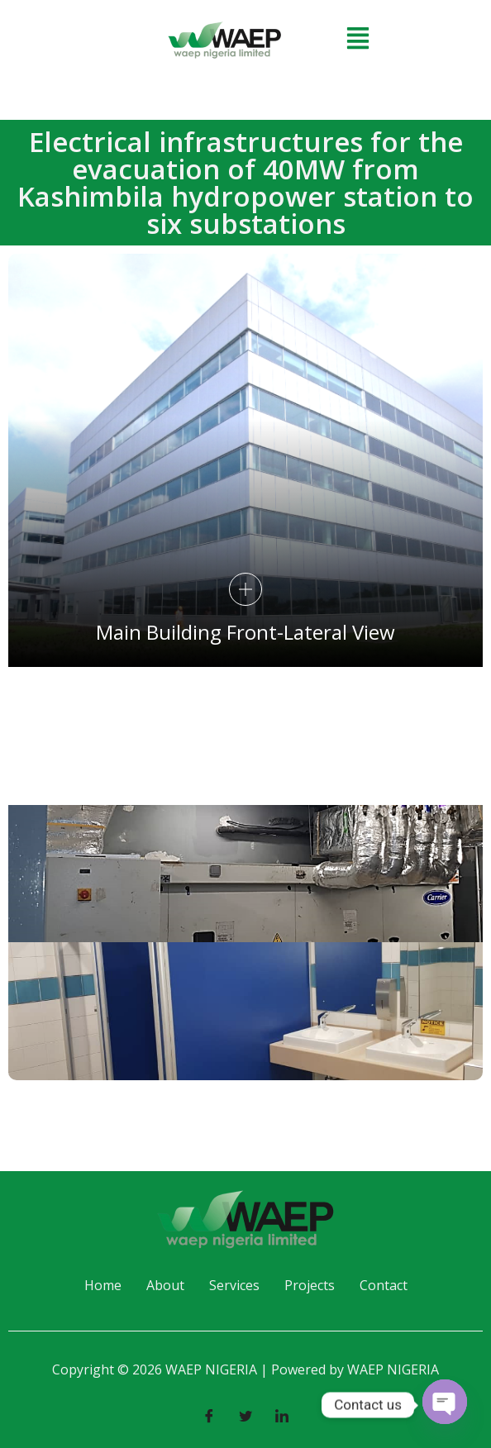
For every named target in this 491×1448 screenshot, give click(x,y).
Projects (309, 1285)
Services (234, 1285)
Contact (384, 1285)
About (165, 1285)
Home (103, 1285)
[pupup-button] (245, 589)
